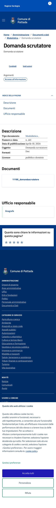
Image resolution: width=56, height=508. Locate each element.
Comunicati (7, 385)
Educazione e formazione (14, 343)
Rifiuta (28, 493)
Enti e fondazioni (9, 295)
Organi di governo (10, 284)
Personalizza (28, 483)
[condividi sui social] (10, 66)
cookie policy (31, 451)
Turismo (5, 364)
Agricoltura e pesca (11, 319)
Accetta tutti (28, 473)
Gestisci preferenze (14, 463)
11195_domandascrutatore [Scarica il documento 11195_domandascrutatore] (25, 179)
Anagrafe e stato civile (12, 326)
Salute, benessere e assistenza (16, 357)
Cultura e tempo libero (12, 340)
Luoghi (5, 402)
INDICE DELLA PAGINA (28, 95)
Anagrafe (9, 211)
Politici (5, 298)
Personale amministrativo (14, 302)
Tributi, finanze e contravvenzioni (17, 360)
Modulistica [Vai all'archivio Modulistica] (32, 136)
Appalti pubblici (9, 329)
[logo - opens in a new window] (29, 504)
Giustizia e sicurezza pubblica (15, 347)
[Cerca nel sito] (48, 20)
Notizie (5, 381)
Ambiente (6, 322)
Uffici (4, 291)
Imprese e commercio (12, 350)
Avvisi (4, 388)
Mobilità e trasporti (11, 354)
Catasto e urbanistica (12, 336)
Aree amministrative (11, 288)
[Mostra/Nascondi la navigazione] (3, 20)
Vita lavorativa (8, 367)
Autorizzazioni (8, 333)
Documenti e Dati (10, 305)
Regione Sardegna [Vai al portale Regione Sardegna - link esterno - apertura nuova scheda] (12, 5)
